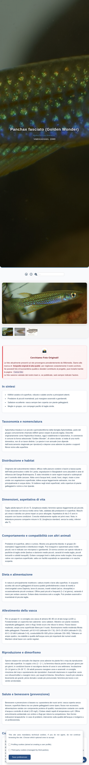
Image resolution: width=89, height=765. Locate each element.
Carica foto (18, 372)
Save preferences (19, 757)
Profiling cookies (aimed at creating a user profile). (31, 744)
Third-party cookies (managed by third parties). (30, 750)
